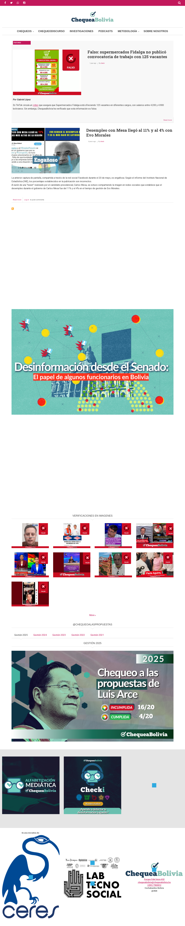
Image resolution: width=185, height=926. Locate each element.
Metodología (127, 31)
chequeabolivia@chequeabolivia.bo (154, 882)
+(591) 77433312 (154, 885)
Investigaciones (81, 31)
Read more (168, 121)
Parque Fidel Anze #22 (154, 879)
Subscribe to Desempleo (13, 209)
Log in (26, 200)
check (102, 63)
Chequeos (24, 31)
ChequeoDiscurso (51, 31)
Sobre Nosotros (156, 31)
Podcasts (105, 31)
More (91, 615)
